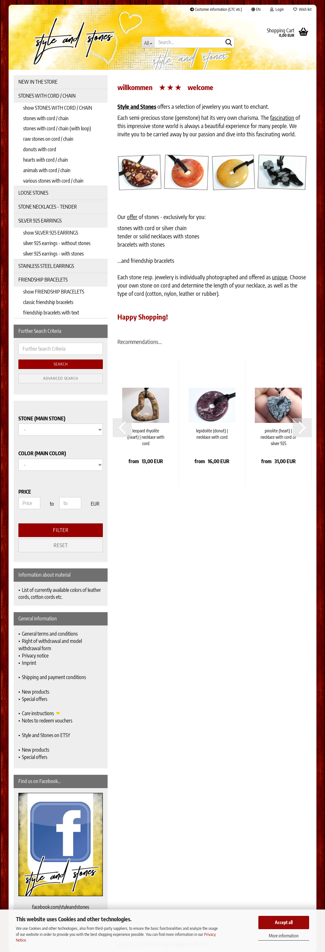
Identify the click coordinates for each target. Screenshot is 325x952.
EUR (93, 504)
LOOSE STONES (33, 193)
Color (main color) (42, 453)
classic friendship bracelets (48, 302)
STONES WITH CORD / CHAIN (47, 96)
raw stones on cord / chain (48, 139)
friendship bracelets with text (51, 312)
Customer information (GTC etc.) (216, 9)
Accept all (284, 922)
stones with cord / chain (46, 118)
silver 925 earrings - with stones (53, 253)
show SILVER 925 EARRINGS (50, 233)
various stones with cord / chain (53, 181)
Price (24, 492)
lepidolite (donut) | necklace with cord (212, 434)
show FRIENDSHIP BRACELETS (53, 291)
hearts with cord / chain (45, 160)
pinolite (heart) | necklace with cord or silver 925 (278, 437)
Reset (61, 545)
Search (61, 364)
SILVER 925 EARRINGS (40, 220)
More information (284, 935)
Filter (61, 530)
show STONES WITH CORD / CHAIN (57, 108)
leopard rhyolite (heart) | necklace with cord (145, 437)
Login (277, 9)
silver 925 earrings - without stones (56, 243)
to (52, 504)
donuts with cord (39, 149)
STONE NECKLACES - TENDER (47, 207)
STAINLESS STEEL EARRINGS (46, 266)
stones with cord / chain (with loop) (57, 128)
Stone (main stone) (41, 418)
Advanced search (60, 378)
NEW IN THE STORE (37, 82)
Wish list (302, 9)
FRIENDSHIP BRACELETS (43, 279)
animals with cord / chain (46, 170)
